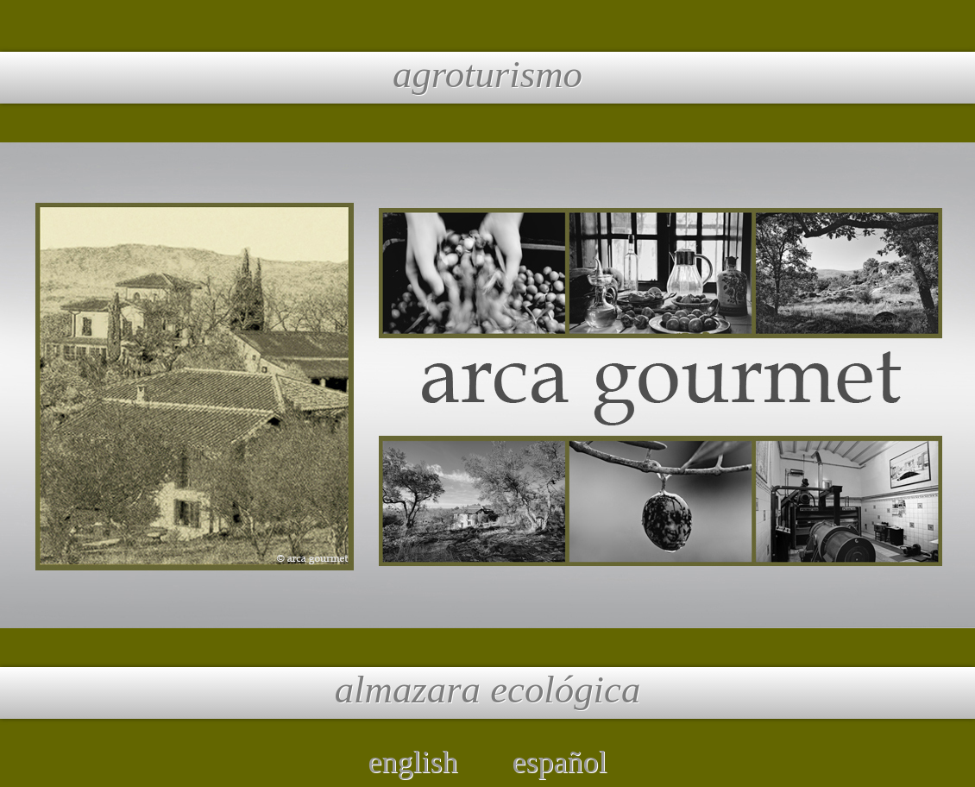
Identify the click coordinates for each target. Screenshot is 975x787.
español (560, 762)
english (413, 762)
